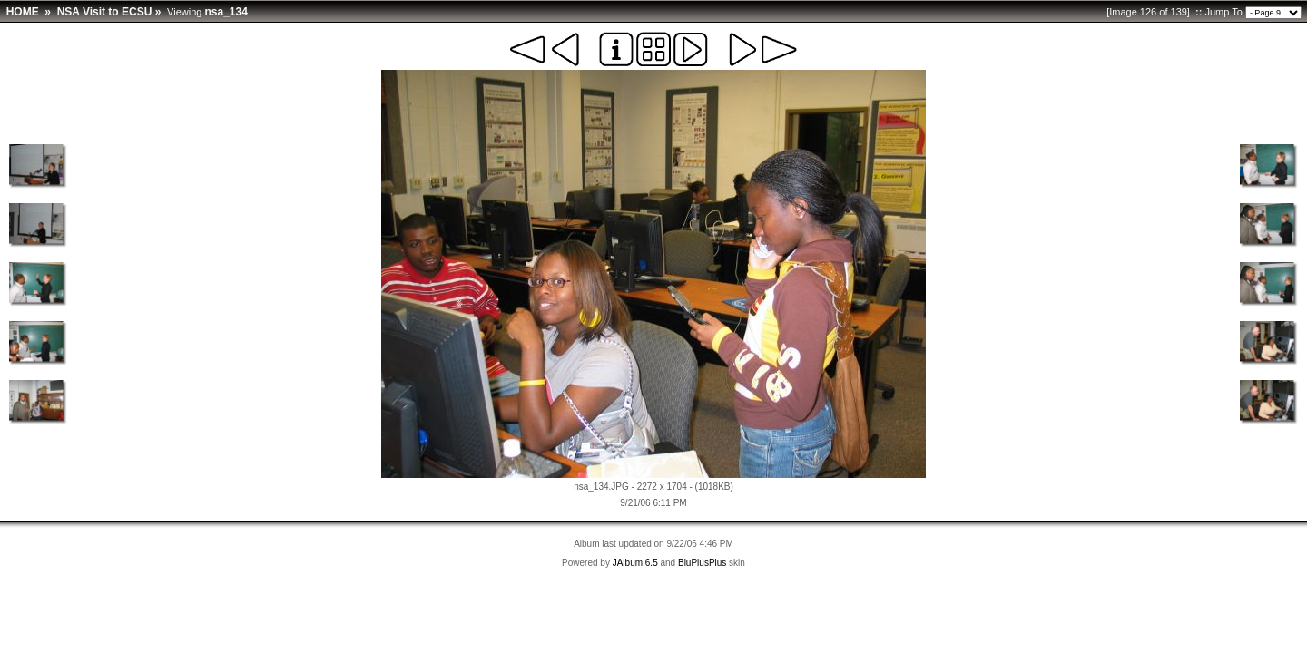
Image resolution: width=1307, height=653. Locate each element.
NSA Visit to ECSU (104, 11)
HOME (22, 11)
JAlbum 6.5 (635, 563)
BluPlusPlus (702, 563)
